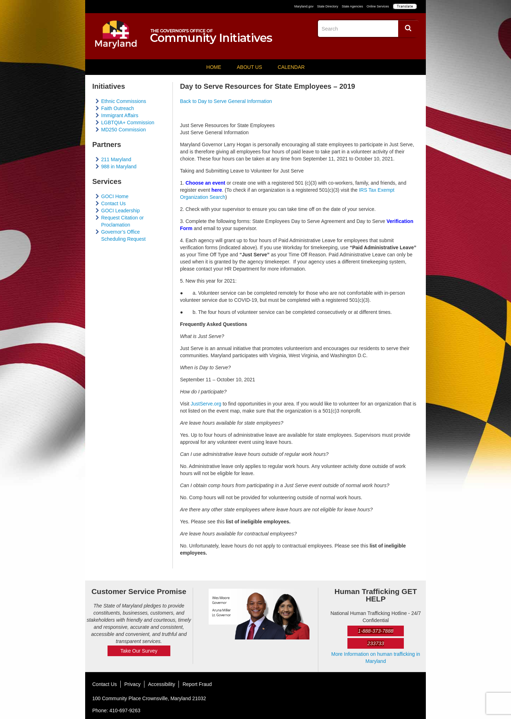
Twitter (400, 48)
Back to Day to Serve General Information (226, 101)
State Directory (327, 6)
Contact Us (113, 203)
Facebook (386, 48)
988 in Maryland (119, 166)
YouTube (413, 48)
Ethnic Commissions (123, 101)
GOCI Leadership (120, 210)
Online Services (378, 6)
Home (213, 67)
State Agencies (352, 6)
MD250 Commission (123, 129)
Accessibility (161, 684)
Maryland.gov (303, 6)
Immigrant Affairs (119, 115)
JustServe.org (206, 404)
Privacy (132, 684)
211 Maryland (116, 159)
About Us (249, 67)
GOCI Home (114, 196)
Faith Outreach (117, 108)
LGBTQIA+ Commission (127, 122)
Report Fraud (196, 684)
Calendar (291, 67)
